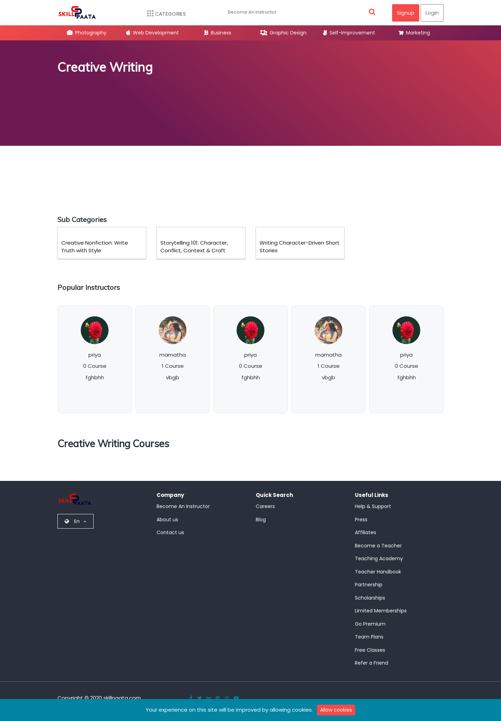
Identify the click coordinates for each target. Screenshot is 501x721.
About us (167, 519)
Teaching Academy (379, 558)
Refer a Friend (371, 662)
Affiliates (365, 532)
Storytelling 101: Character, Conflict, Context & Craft (194, 246)
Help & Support (373, 506)
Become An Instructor (252, 12)
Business (217, 32)
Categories (163, 13)
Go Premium (370, 623)
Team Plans (369, 636)
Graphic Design (284, 32)
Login (432, 12)
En (75, 521)
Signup (405, 12)
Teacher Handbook (378, 571)
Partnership (368, 584)
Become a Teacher (378, 545)
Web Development (152, 32)
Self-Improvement (349, 32)
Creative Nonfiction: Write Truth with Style (94, 246)
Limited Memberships (381, 610)
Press (361, 519)
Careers (265, 506)
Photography (86, 32)
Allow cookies (336, 709)
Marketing (414, 32)
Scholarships (370, 597)
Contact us (170, 532)
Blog (261, 519)
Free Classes (370, 650)
